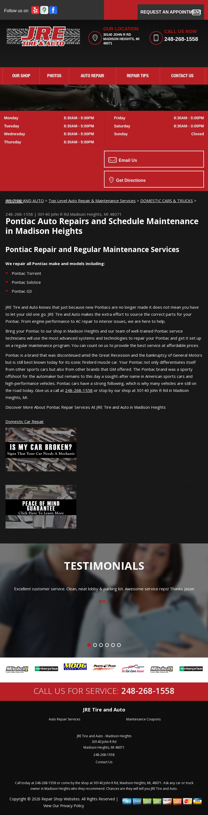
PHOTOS (54, 76)
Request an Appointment (170, 12)
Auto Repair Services (64, 719)
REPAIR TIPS (138, 76)
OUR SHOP (21, 76)
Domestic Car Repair (24, 421)
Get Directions (127, 180)
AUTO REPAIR (92, 76)
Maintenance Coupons (143, 719)
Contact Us (104, 762)
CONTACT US (182, 76)
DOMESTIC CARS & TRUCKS (166, 200)
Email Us (122, 160)
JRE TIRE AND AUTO (24, 200)
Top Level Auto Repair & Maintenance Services (92, 200)
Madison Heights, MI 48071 (96, 214)
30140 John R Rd (53, 214)
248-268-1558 (181, 39)
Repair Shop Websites (60, 798)
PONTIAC (14, 201)
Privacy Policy (72, 805)
